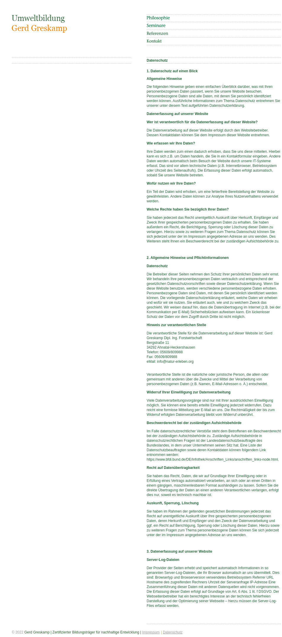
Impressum (151, 632)
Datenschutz (173, 632)
